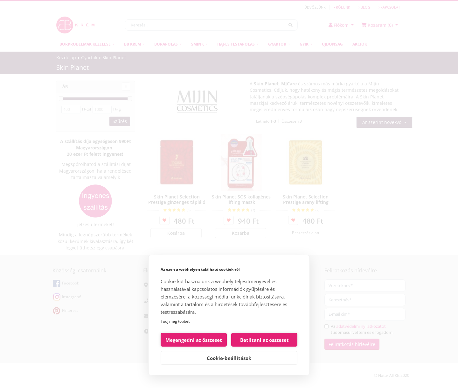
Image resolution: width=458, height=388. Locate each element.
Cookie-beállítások (229, 358)
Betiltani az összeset (264, 340)
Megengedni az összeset (193, 340)
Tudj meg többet (175, 321)
